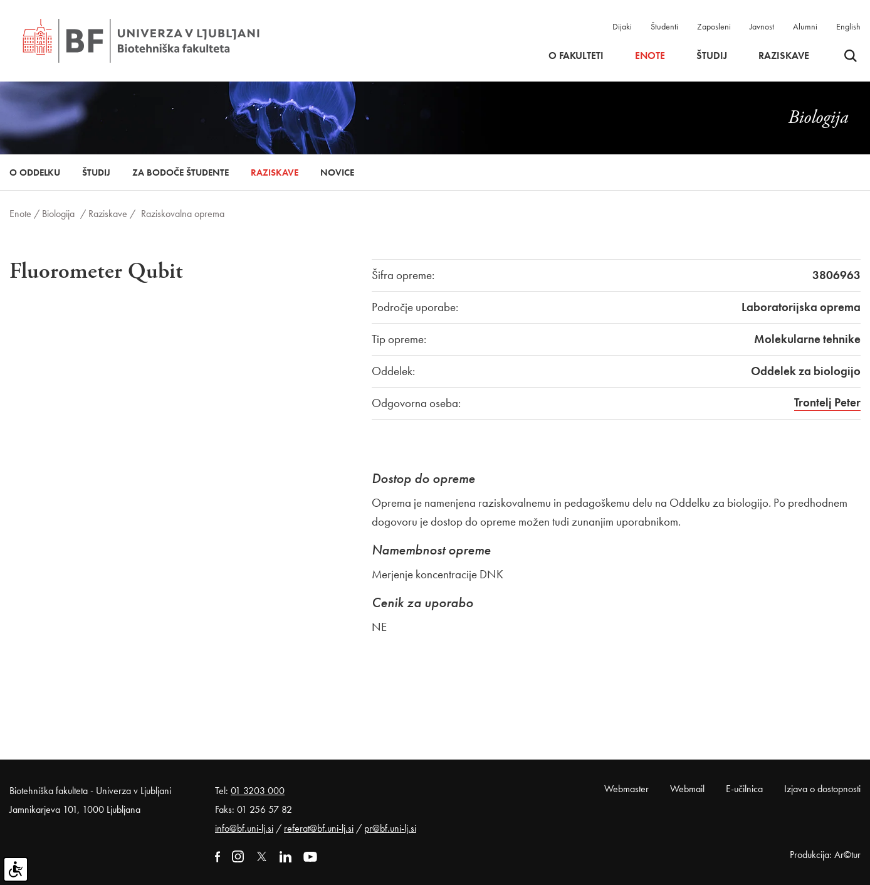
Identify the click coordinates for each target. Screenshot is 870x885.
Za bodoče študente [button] (180, 172)
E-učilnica (744, 788)
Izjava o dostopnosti (822, 788)
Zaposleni (714, 26)
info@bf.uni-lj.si (244, 828)
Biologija (58, 213)
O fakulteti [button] (576, 55)
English (848, 26)
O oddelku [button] (34, 172)
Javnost (762, 26)
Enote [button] (650, 55)
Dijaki (622, 26)
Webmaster (626, 788)
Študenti (664, 26)
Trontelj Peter (827, 402)
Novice (337, 172)
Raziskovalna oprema (182, 213)
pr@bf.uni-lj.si (390, 828)
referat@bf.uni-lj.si (319, 828)
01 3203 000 (258, 790)
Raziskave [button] (783, 55)
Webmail (687, 788)
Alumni (805, 26)
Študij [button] (711, 55)
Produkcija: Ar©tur (825, 854)
